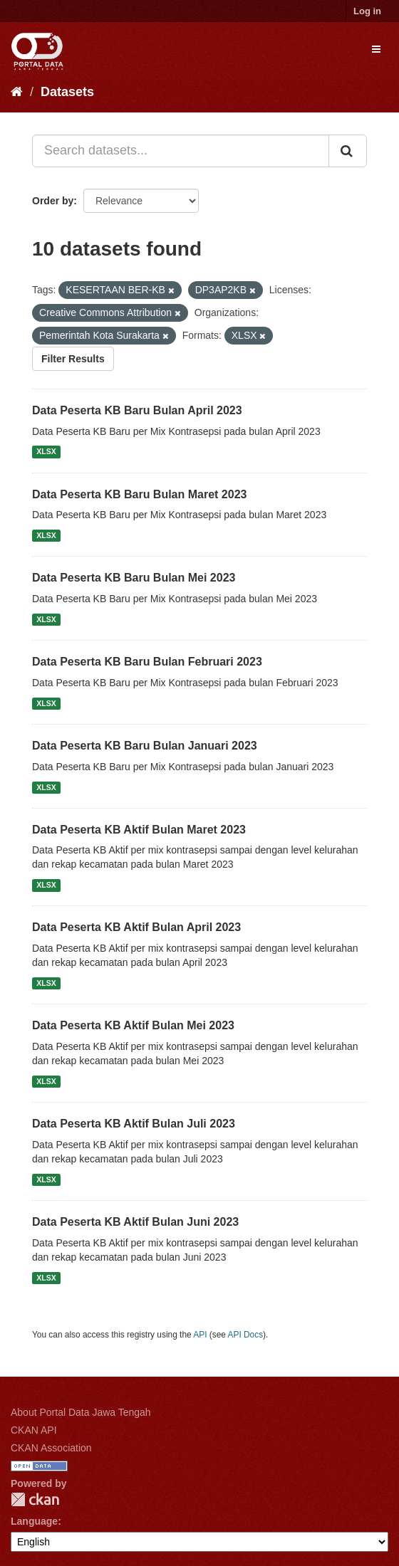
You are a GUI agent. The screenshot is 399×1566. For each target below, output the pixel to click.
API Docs (246, 1335)
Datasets (67, 92)
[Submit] (347, 151)
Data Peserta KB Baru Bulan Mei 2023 (133, 578)
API (200, 1335)
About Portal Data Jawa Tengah (81, 1412)
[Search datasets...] (180, 151)
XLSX (46, 452)
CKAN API (34, 1430)
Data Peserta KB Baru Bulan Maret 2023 (139, 494)
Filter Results (73, 358)
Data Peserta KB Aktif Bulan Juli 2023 (133, 1124)
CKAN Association (51, 1448)
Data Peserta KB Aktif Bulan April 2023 (136, 927)
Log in (367, 11)
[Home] (17, 92)
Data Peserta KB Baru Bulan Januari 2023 (144, 746)
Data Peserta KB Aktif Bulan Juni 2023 (135, 1222)
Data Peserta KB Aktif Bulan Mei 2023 (133, 1025)
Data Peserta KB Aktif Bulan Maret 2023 (139, 830)
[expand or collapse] (376, 49)
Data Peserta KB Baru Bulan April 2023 (137, 410)
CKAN (35, 1499)
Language (34, 1521)
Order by (52, 200)
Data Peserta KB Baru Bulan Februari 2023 (147, 662)
